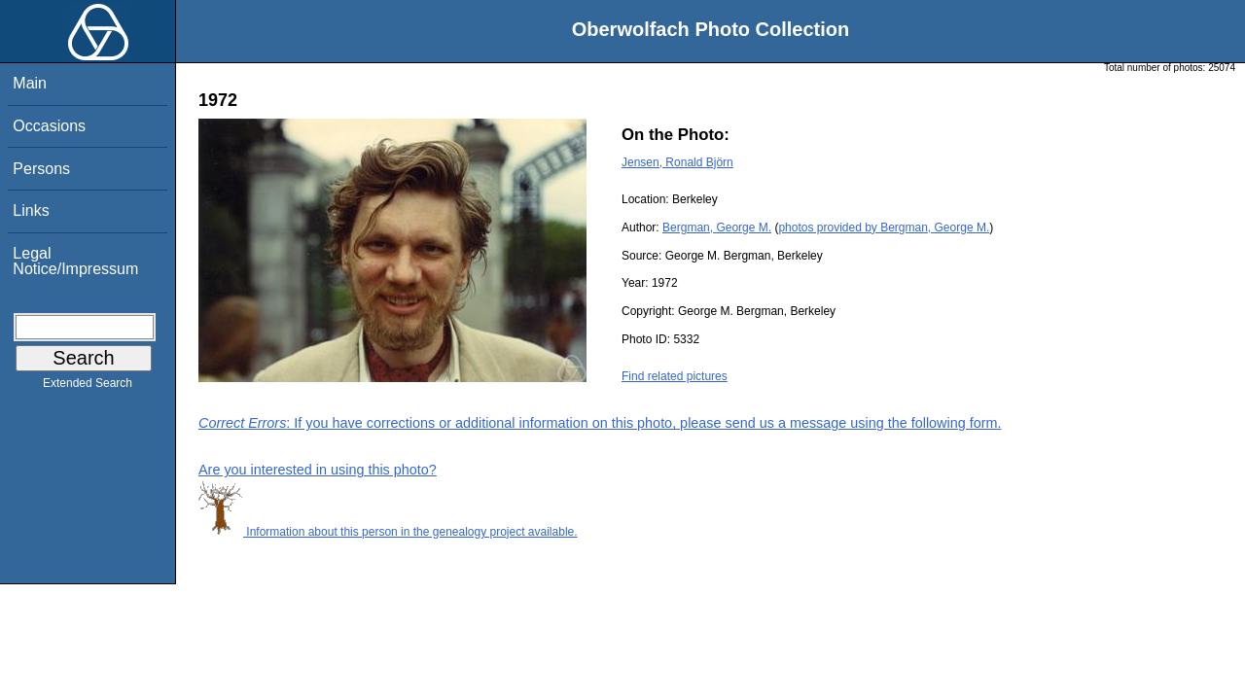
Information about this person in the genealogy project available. (388, 532)
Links (31, 210)
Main (30, 83)
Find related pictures (675, 376)
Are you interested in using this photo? (317, 469)
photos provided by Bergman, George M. (883, 227)
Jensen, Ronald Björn (677, 162)
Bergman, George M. (716, 227)
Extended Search (87, 387)
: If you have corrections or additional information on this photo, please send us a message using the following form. (600, 423)
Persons (41, 168)
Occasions (49, 126)
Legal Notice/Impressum (75, 261)
